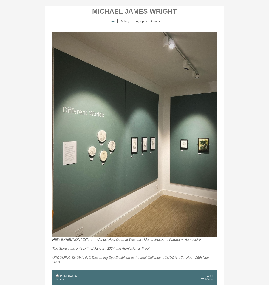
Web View (207, 279)
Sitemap (72, 275)
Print (61, 275)
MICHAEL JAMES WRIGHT (134, 11)
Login (210, 275)
